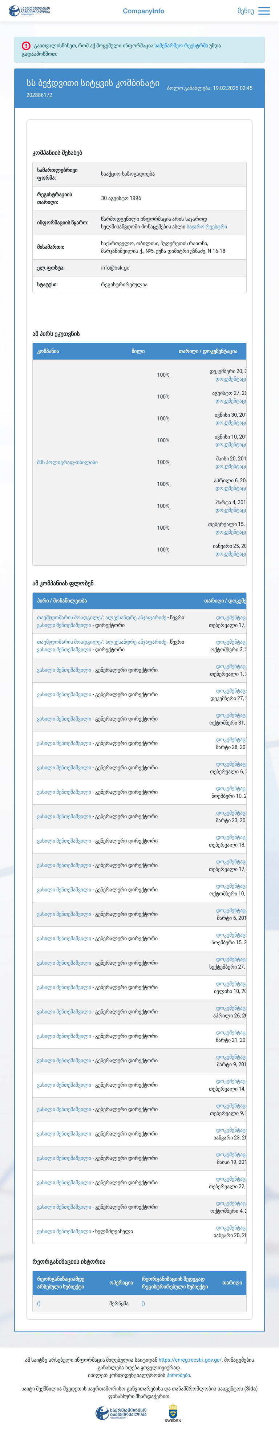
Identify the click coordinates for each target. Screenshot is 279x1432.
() (39, 1303)
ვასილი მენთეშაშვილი (64, 625)
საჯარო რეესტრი (207, 226)
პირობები (178, 1375)
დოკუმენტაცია (232, 379)
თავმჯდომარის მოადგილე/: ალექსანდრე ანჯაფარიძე (101, 617)
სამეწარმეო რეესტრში (181, 45)
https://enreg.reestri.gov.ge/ (190, 1360)
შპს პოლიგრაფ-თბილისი (67, 462)
